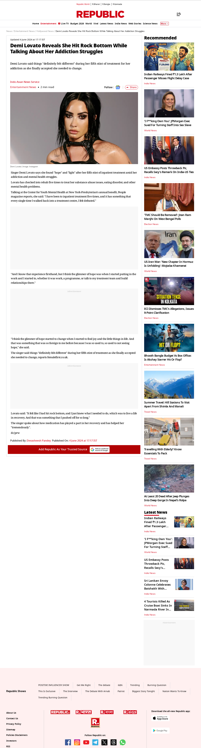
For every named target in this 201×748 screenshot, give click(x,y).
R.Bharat (96, 4)
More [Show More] (164, 23)
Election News (151, 224)
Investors (11, 740)
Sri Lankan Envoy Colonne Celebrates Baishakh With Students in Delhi (157, 587)
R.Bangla (106, 4)
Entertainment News (23, 87)
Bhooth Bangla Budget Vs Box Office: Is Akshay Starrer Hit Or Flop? (167, 358)
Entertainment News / (25, 31)
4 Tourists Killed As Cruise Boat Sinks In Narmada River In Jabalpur (158, 607)
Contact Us (12, 718)
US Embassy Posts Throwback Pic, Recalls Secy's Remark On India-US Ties (169, 170)
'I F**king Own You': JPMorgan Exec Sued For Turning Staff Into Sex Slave (167, 123)
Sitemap (10, 729)
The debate (104, 685)
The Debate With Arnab (97, 691)
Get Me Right (84, 685)
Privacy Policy (13, 724)
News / (9, 31)
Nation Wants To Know (174, 691)
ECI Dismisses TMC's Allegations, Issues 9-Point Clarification (169, 311)
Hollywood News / (46, 31)
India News (149, 84)
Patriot (121, 691)
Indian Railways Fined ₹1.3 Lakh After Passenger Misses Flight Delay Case (168, 76)
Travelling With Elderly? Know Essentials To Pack (163, 451)
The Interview (70, 691)
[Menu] (177, 14)
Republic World (83, 4)
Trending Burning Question (52, 697)
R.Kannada (117, 4)
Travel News (150, 412)
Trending (135, 685)
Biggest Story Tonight (143, 691)
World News (150, 131)
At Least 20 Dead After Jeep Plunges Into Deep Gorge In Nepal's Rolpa (166, 498)
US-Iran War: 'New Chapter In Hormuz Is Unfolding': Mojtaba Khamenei (168, 264)
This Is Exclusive (46, 691)
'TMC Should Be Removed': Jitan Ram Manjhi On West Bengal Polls (167, 217)
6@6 (120, 685)
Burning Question (156, 685)
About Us (11, 713)
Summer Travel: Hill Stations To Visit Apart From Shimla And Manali (166, 404)
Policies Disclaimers (16, 735)
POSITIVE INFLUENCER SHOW (53, 685)
